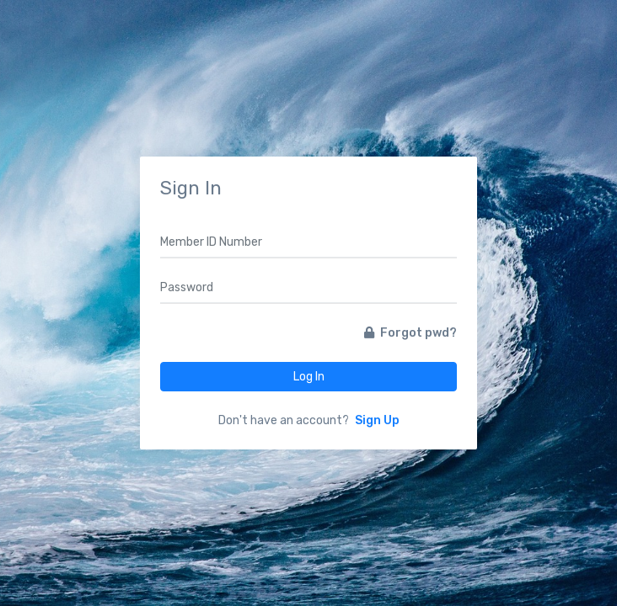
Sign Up (377, 420)
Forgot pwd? (410, 333)
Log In (309, 376)
